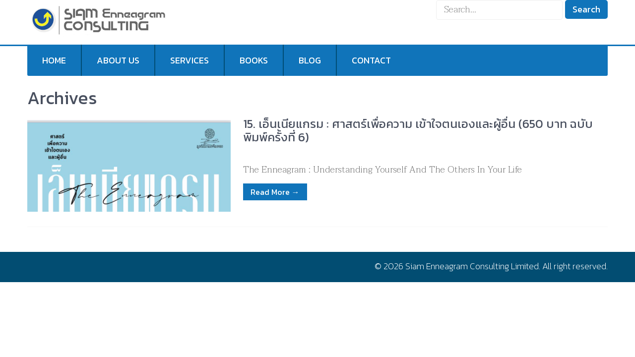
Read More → (275, 192)
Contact (371, 60)
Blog (310, 60)
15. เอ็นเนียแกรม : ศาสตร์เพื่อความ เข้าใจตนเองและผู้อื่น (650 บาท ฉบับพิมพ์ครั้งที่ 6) (418, 130)
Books (254, 60)
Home (54, 60)
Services (189, 60)
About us (118, 60)
